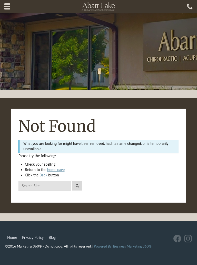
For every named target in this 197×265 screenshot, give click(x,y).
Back (43, 175)
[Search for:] (44, 186)
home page (56, 169)
